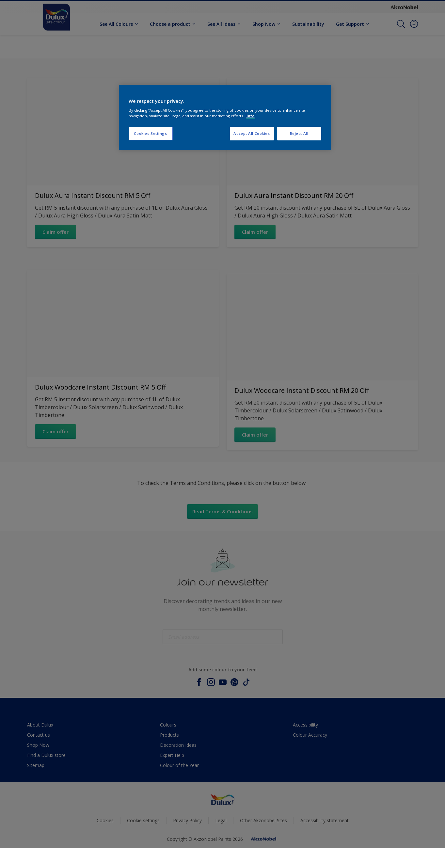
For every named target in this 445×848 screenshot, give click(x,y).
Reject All (299, 133)
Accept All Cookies (251, 133)
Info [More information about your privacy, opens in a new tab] (250, 115)
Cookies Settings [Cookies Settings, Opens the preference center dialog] (150, 133)
